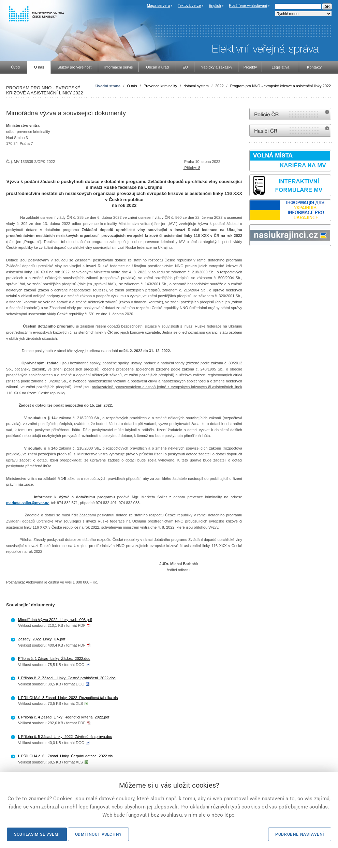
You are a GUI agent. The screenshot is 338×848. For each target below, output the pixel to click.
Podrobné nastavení (299, 834)
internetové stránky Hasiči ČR (290, 130)
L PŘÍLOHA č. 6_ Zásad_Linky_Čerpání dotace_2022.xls (65, 756)
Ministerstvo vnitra (23, 125)
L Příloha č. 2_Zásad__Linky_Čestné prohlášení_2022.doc (67, 678)
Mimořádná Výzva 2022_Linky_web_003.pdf (55, 620)
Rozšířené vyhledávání (248, 5)
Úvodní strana (107, 86)
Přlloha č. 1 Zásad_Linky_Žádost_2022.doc (54, 658)
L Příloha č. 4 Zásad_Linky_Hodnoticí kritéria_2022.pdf (63, 717)
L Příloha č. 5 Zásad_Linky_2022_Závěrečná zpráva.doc (65, 737)
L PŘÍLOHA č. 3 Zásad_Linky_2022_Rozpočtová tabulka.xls (68, 698)
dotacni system (196, 86)
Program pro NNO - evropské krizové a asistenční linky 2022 (280, 86)
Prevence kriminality (160, 86)
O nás (132, 86)
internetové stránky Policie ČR (290, 114)
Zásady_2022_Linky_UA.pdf (41, 639)
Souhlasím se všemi (37, 834)
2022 (219, 86)
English (215, 5)
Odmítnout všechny (98, 834)
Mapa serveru (158, 5)
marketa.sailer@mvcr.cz (27, 503)
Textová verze (189, 5)
